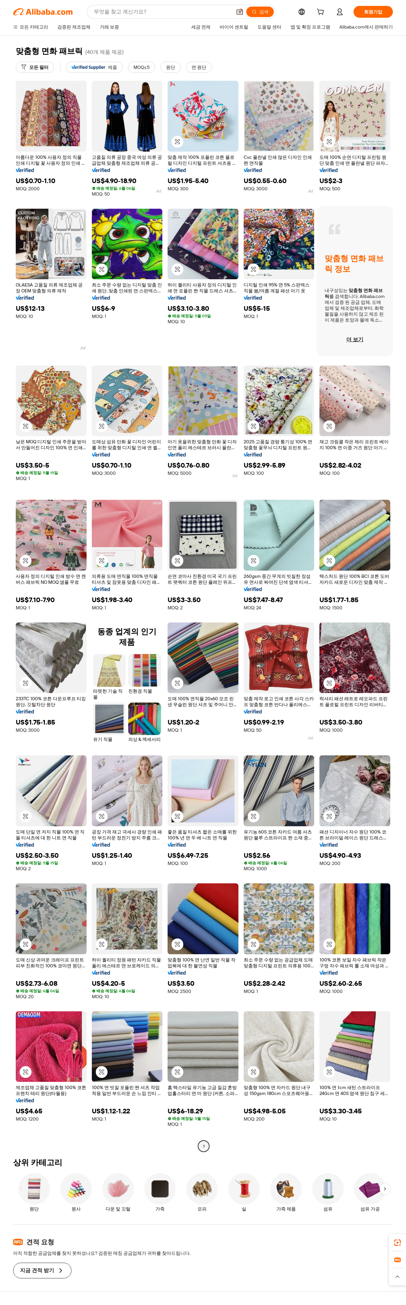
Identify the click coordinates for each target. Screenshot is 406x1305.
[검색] (260, 12)
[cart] (322, 12)
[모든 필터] (35, 67)
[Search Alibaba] (162, 11)
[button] (240, 12)
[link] (397, 1242)
